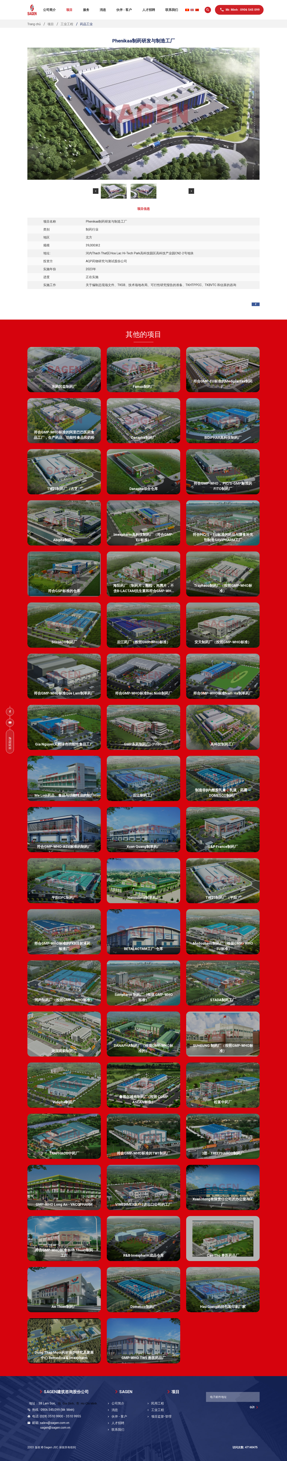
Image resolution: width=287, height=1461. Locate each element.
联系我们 (171, 10)
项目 (69, 10)
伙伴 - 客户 (124, 10)
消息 (103, 10)
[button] (95, 191)
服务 (86, 10)
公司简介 (49, 10)
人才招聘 (148, 10)
